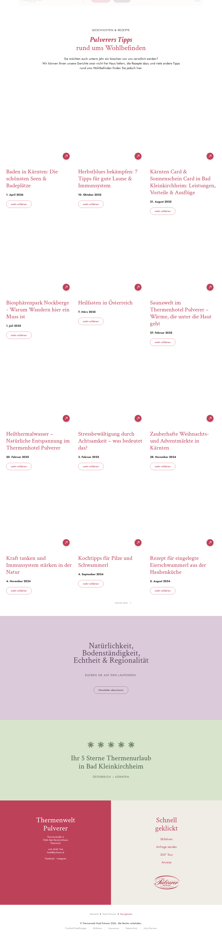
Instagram (61, 858)
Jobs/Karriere (150, 928)
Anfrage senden (166, 847)
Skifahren (166, 839)
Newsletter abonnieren (111, 690)
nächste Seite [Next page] (123, 603)
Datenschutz (131, 928)
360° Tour (166, 854)
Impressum (113, 928)
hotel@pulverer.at (55, 852)
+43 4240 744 (55, 849)
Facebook (49, 858)
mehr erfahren (19, 204)
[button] (159, 9)
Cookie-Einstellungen (76, 928)
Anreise (166, 862)
